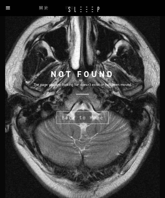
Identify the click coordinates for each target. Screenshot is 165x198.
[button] (8, 8)
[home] (82, 10)
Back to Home (83, 118)
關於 (44, 8)
